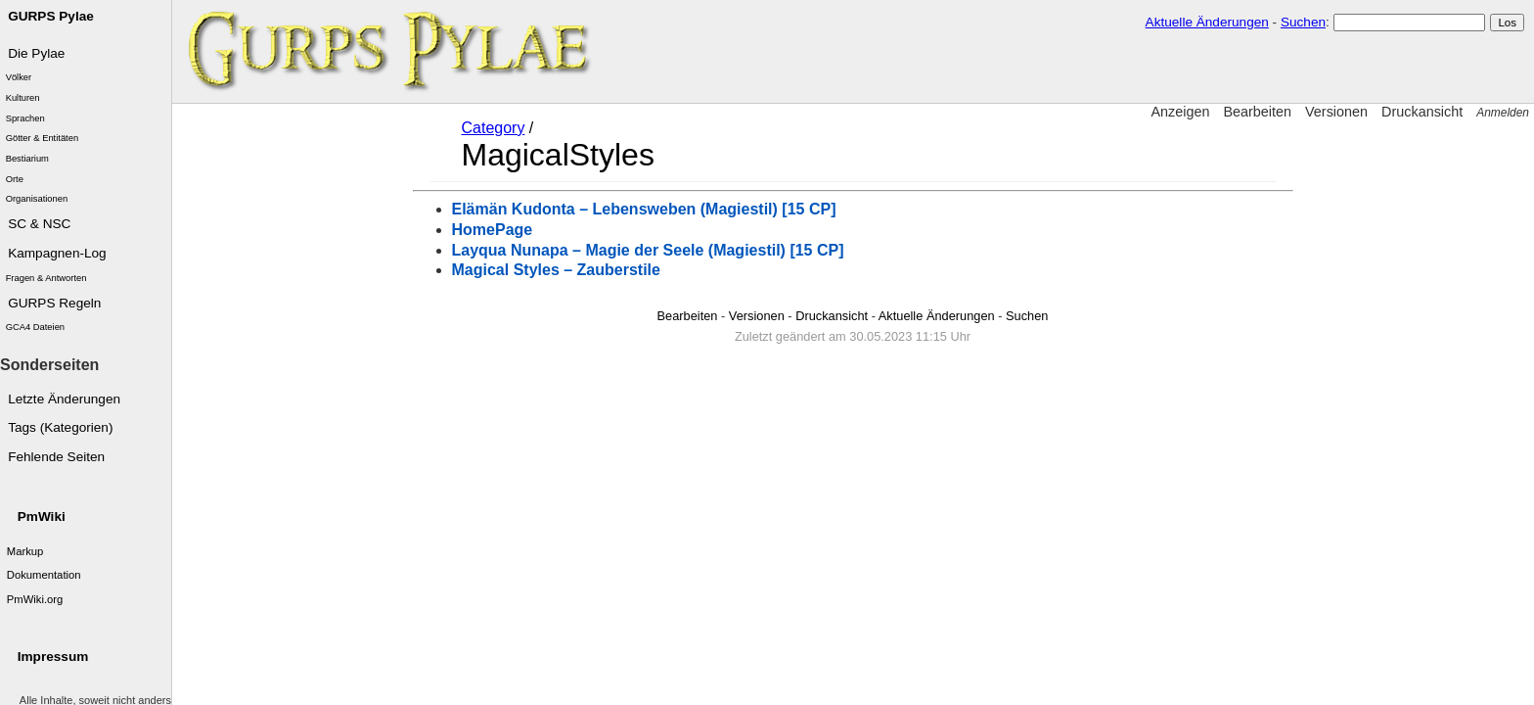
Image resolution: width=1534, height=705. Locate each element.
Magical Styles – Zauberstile (556, 269)
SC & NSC (39, 223)
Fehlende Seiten (56, 456)
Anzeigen (1179, 111)
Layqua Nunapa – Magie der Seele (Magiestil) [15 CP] (648, 250)
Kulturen (23, 98)
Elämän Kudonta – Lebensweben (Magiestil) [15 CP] (644, 209)
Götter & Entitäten (42, 138)
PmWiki (42, 516)
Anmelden (1502, 112)
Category (493, 127)
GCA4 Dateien (35, 327)
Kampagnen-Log (57, 253)
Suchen (1303, 22)
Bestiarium (27, 159)
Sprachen (25, 118)
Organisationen (37, 199)
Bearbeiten (1257, 111)
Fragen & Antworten (46, 278)
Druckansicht (1422, 111)
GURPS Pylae (51, 16)
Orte (14, 179)
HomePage (492, 229)
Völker (19, 77)
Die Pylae (36, 53)
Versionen (1336, 111)
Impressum (53, 656)
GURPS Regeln (54, 303)
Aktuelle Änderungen (1207, 22)
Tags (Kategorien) (60, 427)
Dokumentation (44, 575)
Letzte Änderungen (64, 399)
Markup (25, 551)
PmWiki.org (35, 599)
